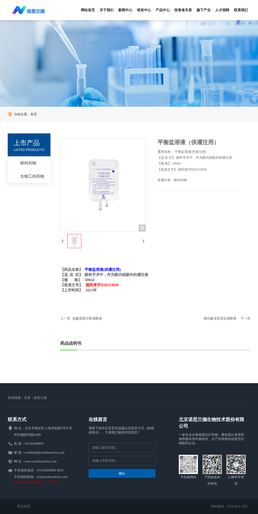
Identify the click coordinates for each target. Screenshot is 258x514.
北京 (244, 506)
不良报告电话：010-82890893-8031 (39, 470)
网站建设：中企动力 (225, 506)
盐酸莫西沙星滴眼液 (87, 318)
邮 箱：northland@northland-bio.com (39, 452)
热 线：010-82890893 (29, 443)
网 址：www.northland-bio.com (35, 461)
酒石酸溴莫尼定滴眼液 (220, 318)
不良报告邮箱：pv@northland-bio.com (41, 477)
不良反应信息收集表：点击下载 (37, 482)
